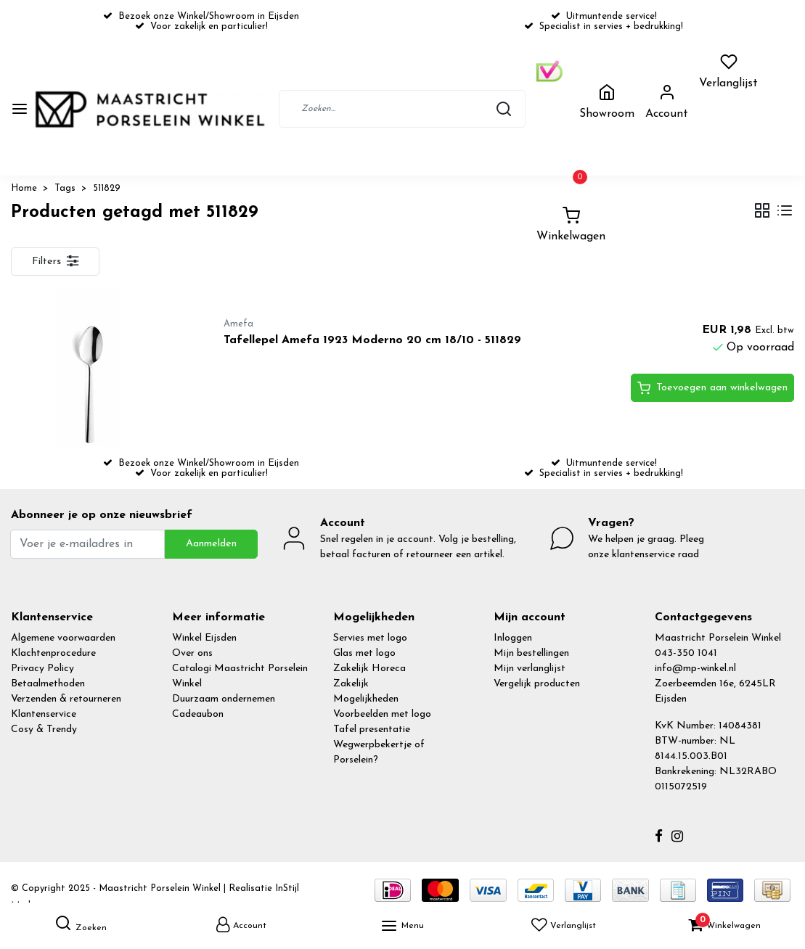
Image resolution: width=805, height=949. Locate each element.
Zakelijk (351, 683)
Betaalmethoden (48, 683)
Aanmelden (211, 543)
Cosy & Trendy (44, 729)
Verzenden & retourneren (66, 699)
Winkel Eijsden (204, 638)
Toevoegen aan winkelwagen (712, 388)
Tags (64, 188)
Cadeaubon (198, 714)
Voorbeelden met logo (382, 714)
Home (24, 188)
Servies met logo (370, 638)
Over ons (192, 653)
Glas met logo (364, 653)
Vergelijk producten (537, 683)
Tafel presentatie (371, 729)
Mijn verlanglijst (529, 668)
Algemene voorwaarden (63, 638)
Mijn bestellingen (531, 653)
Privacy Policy (42, 668)
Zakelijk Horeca (369, 668)
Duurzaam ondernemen (223, 699)
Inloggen (513, 638)
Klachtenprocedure (53, 653)
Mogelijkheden (366, 699)
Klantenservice (43, 714)
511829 (106, 188)
